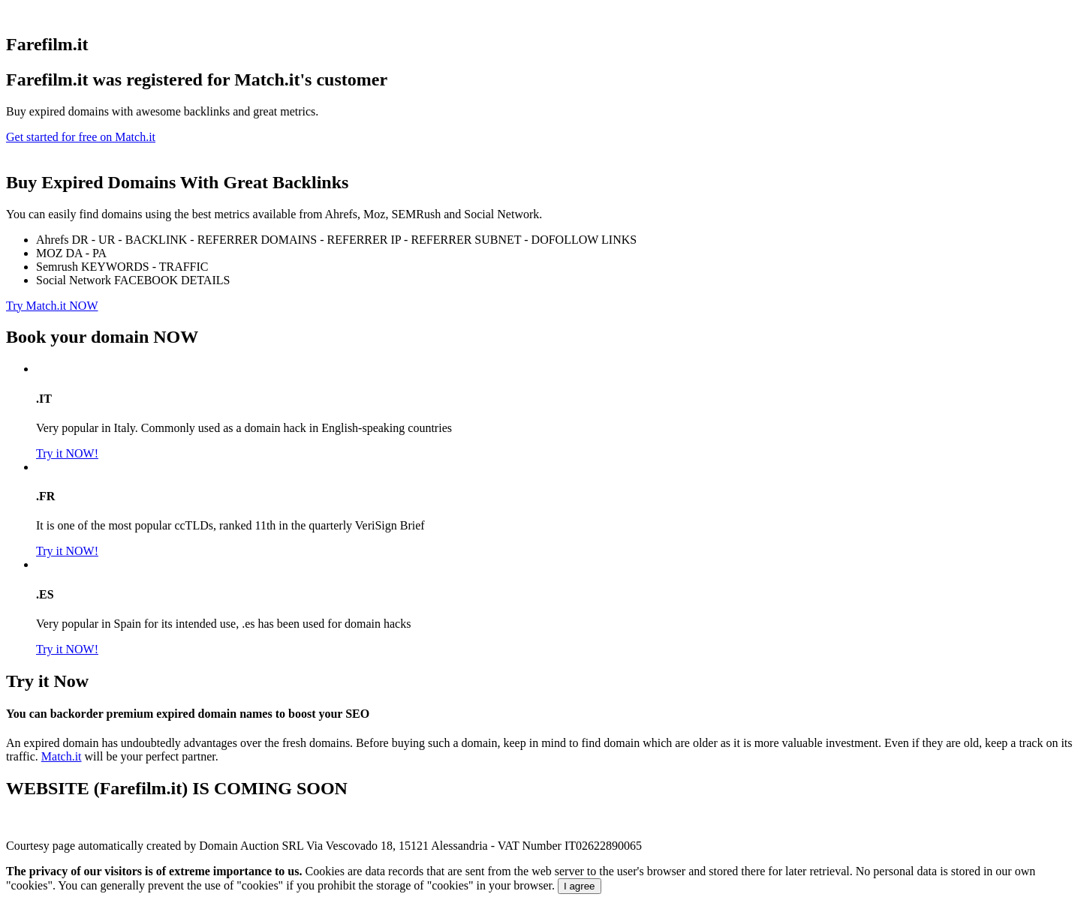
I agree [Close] (579, 886)
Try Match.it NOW (52, 305)
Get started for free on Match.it (80, 136)
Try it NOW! (67, 453)
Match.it (61, 756)
